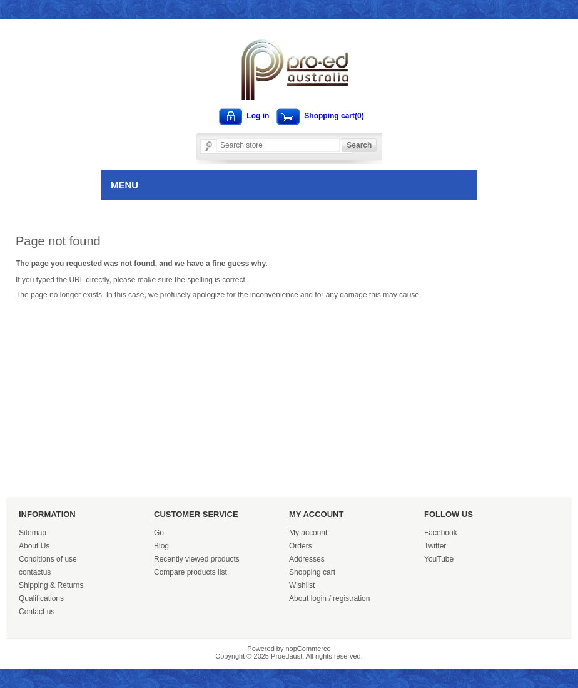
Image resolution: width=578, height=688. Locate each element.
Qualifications (41, 598)
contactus (35, 572)
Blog (161, 546)
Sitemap (32, 532)
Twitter (435, 546)
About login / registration (329, 598)
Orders (300, 546)
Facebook (440, 532)
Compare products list (190, 572)
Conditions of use (48, 559)
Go (159, 532)
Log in (257, 115)
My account (308, 532)
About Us (34, 546)
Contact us (36, 611)
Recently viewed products (197, 559)
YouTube (439, 559)
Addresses (307, 559)
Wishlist (302, 585)
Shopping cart (312, 572)
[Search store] (278, 145)
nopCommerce (308, 648)
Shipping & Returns (51, 585)
